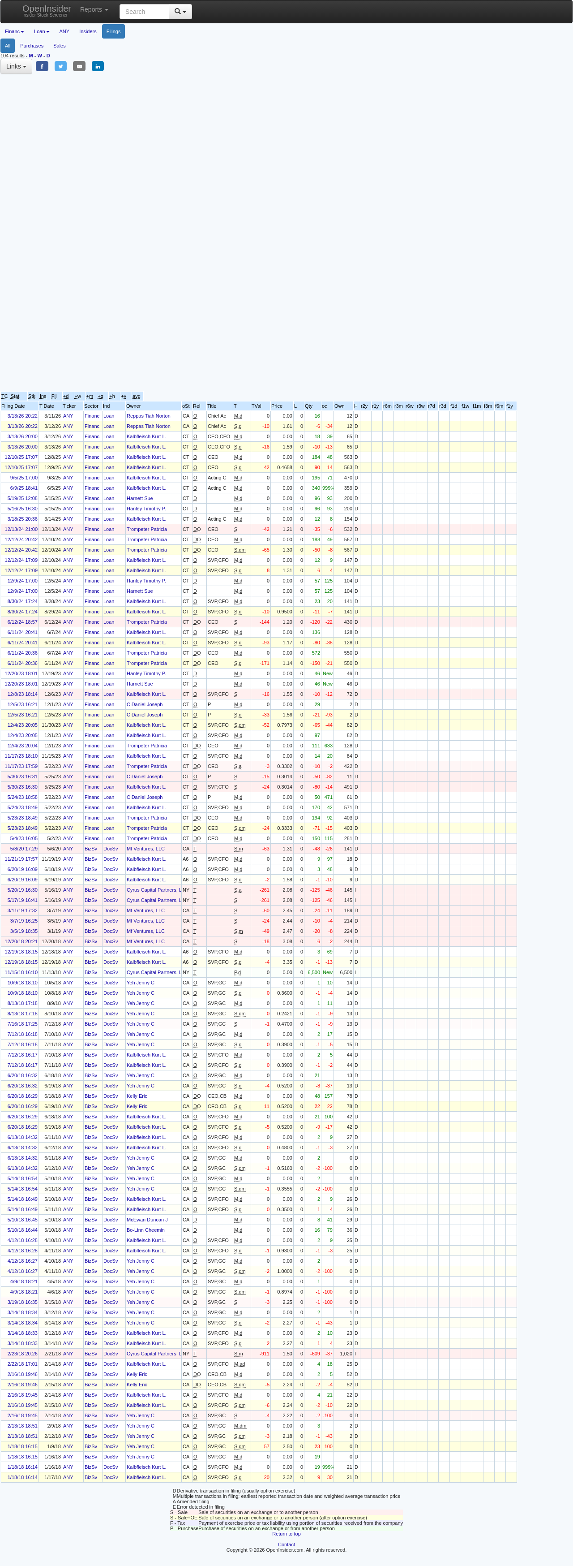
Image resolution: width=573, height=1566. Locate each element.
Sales (59, 45)
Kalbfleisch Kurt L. (147, 436)
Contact (286, 1544)
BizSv (91, 848)
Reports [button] (94, 9)
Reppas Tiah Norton (149, 415)
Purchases (31, 45)
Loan (108, 415)
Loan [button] (41, 31)
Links (16, 66)
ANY (65, 31)
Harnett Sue (140, 498)
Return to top (286, 1533)
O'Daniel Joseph (144, 704)
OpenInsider (46, 10)
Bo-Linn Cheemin (146, 1230)
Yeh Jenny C (140, 982)
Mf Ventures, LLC (146, 848)
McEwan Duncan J (147, 1219)
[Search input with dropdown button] (144, 11)
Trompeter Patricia (147, 529)
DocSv (110, 848)
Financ (92, 415)
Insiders (88, 31)
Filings (114, 31)
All (7, 45)
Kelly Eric (137, 1096)
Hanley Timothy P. (146, 508)
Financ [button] (14, 31)
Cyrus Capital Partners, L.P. (157, 890)
